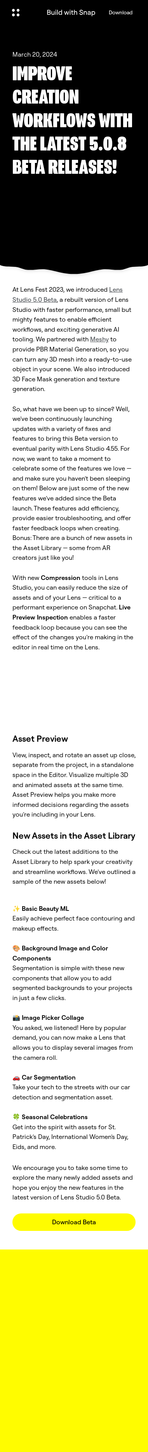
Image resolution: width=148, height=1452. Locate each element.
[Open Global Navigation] (23, 12)
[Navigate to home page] (71, 12)
